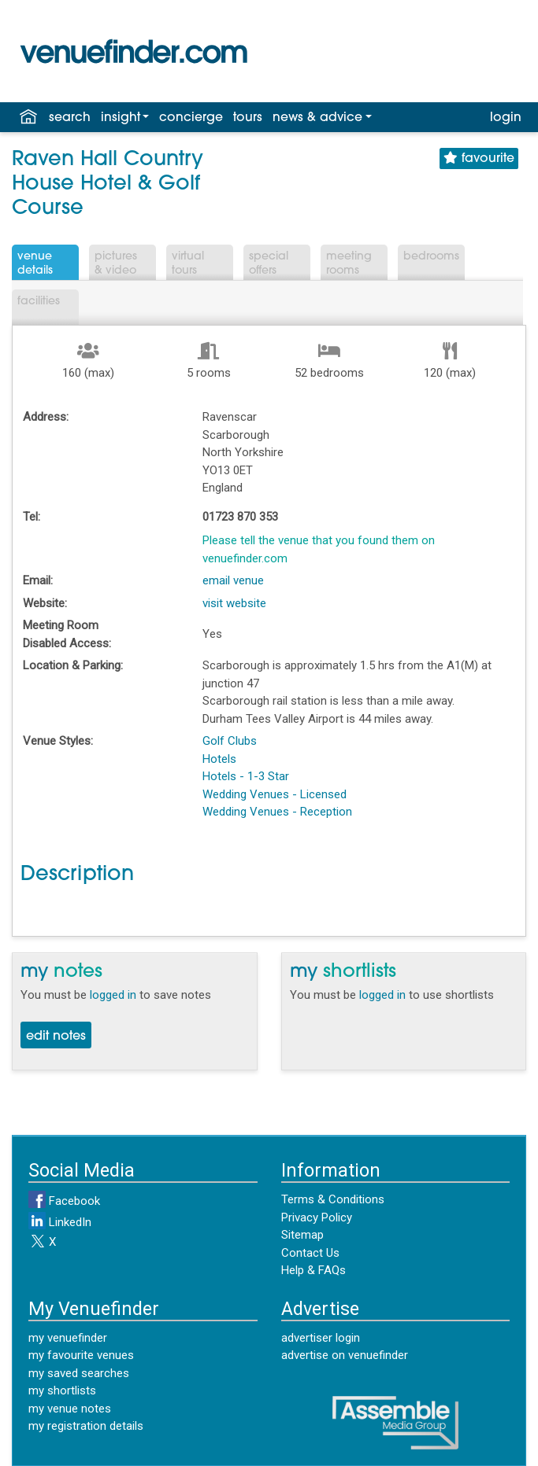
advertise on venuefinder (344, 1355)
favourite (478, 158)
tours (247, 118)
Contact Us (310, 1253)
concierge (191, 118)
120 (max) (450, 373)
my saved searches (78, 1373)
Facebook (64, 1201)
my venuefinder (67, 1338)
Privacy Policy (316, 1217)
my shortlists (62, 1390)
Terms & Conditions (332, 1199)
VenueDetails (35, 264)
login (505, 118)
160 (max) (88, 373)
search (70, 118)
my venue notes (69, 1409)
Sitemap (302, 1235)
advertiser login (320, 1338)
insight (120, 118)
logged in (113, 995)
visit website (234, 603)
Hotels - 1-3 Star (245, 776)
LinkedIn (59, 1222)
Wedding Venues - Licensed (274, 794)
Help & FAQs (313, 1270)
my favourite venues (81, 1355)
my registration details (85, 1426)
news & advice (317, 118)
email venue (233, 580)
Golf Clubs (229, 741)
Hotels (219, 759)
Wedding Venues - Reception (277, 812)
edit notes (56, 1036)
